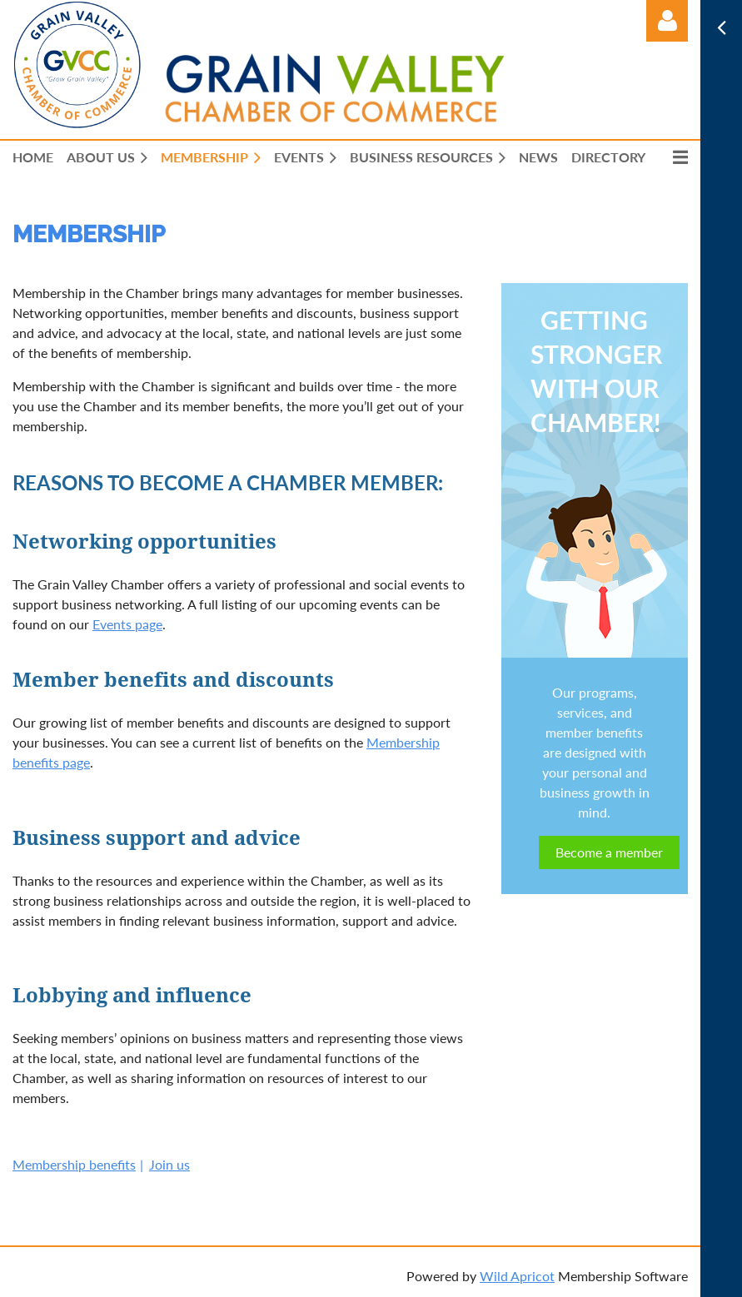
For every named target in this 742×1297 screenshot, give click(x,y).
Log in (667, 21)
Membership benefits (74, 1164)
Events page (127, 624)
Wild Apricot (517, 1276)
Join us (169, 1164)
